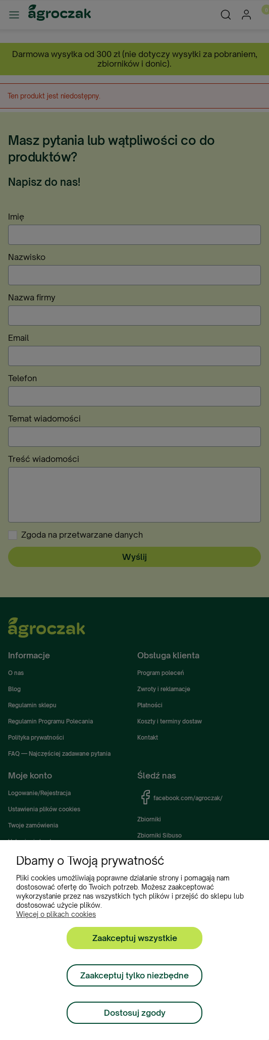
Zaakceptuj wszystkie (134, 938)
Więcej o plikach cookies (56, 914)
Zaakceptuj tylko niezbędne (134, 975)
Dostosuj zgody (135, 1013)
